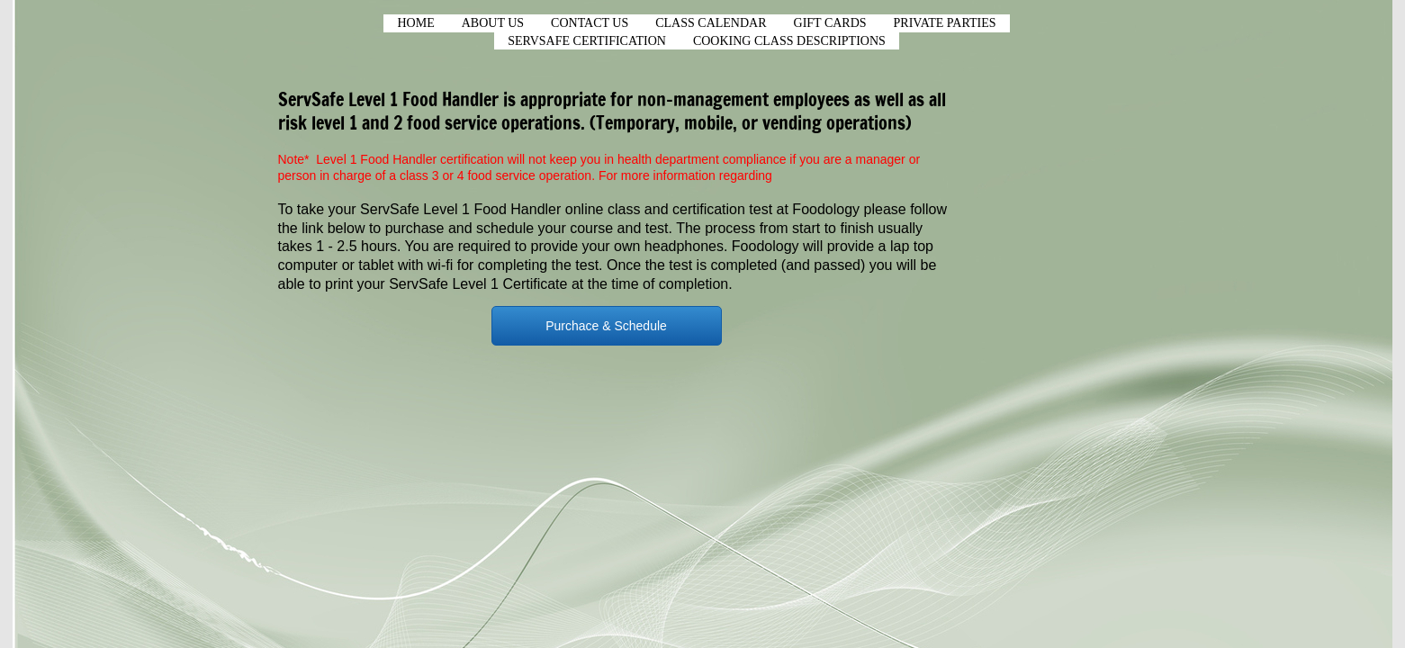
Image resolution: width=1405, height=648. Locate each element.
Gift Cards (830, 23)
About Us (493, 23)
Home (415, 23)
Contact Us (589, 23)
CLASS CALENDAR (710, 23)
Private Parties (945, 23)
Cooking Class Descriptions (789, 41)
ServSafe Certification (587, 41)
